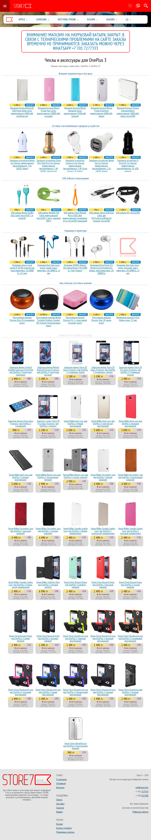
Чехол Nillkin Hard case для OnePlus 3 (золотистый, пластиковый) (103, 423)
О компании (61, 779)
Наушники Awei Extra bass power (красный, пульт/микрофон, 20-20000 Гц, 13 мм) (127, 269)
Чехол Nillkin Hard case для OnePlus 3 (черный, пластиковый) (20, 477)
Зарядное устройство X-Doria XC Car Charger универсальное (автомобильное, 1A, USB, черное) (128, 166)
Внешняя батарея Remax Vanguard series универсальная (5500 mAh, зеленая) (75, 112)
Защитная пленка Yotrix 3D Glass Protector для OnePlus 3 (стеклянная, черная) (103, 370)
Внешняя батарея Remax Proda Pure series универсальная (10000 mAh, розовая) (49, 112)
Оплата (59, 799)
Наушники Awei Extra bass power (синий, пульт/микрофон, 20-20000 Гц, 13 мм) (48, 269)
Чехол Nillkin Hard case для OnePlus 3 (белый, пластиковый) (75, 423)
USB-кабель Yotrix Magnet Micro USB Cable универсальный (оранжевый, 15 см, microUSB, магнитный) (75, 216)
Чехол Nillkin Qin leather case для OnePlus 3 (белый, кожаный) (103, 477)
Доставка (60, 803)
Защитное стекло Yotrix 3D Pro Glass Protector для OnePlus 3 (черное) (48, 423)
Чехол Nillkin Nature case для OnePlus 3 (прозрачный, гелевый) (48, 477)
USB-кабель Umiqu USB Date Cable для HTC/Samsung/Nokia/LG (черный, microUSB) (101, 216)
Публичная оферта (140, 811)
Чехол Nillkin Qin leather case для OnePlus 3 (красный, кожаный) (20, 531)
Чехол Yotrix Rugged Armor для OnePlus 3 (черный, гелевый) (48, 638)
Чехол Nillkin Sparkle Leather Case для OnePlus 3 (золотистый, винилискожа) (103, 531)
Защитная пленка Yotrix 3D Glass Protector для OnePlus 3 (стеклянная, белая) (75, 370)
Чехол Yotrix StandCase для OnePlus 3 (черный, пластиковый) (130, 692)
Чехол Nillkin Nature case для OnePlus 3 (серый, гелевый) (75, 476)
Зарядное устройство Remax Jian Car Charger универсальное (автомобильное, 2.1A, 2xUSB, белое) (101, 166)
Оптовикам (61, 783)
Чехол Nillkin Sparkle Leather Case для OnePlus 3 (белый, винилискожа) (75, 531)
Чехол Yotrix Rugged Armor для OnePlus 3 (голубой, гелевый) (75, 585)
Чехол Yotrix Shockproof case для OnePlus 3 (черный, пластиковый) (103, 692)
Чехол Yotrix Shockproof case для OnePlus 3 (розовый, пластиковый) (20, 692)
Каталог (59, 823)
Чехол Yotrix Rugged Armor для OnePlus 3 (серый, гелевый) (130, 585)
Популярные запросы (65, 832)
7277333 (144, 791)
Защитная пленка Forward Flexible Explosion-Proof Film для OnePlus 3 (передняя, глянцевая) (20, 371)
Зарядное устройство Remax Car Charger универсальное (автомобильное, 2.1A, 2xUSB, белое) (22, 164)
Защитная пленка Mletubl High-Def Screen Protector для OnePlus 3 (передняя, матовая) (48, 371)
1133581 (144, 795)
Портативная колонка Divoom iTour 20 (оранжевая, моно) (22, 320)
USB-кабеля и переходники (75, 178)
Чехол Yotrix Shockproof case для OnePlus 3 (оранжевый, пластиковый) (130, 638)
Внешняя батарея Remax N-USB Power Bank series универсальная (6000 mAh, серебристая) (22, 112)
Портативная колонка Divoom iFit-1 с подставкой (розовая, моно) (75, 320)
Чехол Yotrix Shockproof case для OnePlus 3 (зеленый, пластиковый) (75, 638)
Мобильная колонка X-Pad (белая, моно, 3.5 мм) (127, 319)
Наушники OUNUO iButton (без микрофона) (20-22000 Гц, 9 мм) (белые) (75, 268)
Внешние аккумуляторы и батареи (75, 73)
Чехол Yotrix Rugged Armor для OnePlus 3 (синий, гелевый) (20, 638)
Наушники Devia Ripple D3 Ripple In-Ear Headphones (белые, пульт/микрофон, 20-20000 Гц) (101, 269)
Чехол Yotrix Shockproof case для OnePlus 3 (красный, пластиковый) (103, 638)
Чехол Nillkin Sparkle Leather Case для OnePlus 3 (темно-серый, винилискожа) (20, 585)
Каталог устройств (64, 828)
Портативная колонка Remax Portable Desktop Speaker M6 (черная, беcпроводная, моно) (48, 321)
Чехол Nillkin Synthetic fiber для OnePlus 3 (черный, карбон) (48, 585)
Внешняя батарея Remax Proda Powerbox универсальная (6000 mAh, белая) (101, 112)
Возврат (59, 811)
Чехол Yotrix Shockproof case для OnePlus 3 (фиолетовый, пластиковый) (75, 692)
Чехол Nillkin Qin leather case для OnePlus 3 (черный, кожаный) (48, 531)
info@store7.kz (142, 787)
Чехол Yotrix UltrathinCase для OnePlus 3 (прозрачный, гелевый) (75, 746)
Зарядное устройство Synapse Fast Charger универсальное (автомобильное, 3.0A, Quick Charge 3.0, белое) (75, 166)
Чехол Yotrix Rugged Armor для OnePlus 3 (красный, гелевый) (103, 585)
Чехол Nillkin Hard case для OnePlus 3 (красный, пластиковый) (130, 423)
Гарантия (60, 807)
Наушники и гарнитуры (76, 230)
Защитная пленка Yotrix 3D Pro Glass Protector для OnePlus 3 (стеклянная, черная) (130, 371)
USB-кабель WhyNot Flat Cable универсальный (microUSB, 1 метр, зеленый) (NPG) (48, 216)
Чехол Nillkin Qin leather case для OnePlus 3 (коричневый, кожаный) (130, 477)
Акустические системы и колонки (75, 283)
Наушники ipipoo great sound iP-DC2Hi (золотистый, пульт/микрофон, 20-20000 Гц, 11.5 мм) (22, 269)
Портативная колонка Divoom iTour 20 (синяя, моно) (101, 320)
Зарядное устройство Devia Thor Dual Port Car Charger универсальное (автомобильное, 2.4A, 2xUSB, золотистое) (48, 166)
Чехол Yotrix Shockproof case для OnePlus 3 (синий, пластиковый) (48, 692)
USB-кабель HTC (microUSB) (128, 212)
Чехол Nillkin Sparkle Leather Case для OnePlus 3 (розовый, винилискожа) (130, 531)
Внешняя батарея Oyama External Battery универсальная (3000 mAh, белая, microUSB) (128, 112)
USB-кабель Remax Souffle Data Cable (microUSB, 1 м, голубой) (22, 215)
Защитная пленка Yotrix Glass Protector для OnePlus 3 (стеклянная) (20, 423)
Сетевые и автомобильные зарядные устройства (75, 126)
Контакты (60, 787)
